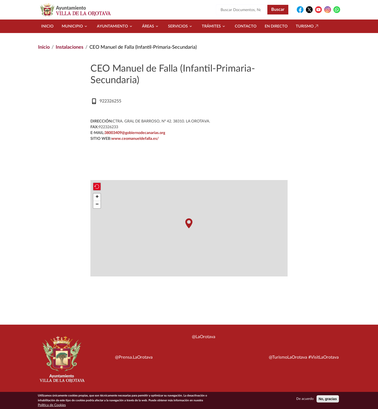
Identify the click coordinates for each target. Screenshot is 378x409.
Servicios (181, 26)
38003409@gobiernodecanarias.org (134, 133)
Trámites (214, 26)
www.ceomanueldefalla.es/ (135, 139)
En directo (276, 26)
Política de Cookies (52, 405)
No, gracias (328, 399)
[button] (189, 223)
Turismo (307, 26)
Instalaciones (69, 47)
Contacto (245, 26)
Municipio (75, 26)
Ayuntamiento (115, 26)
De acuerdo (305, 399)
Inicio (47, 26)
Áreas (151, 26)
